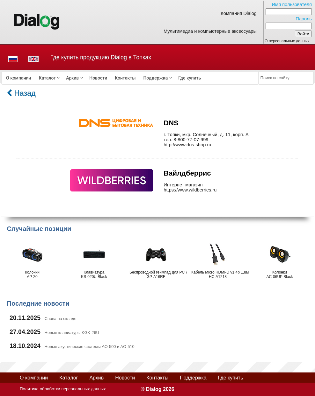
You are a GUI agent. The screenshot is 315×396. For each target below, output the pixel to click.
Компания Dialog (239, 13)
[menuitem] (18, 78)
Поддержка (155, 77)
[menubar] (130, 78)
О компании (18, 77)
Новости (98, 77)
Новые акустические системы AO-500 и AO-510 (90, 346)
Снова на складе (61, 318)
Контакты (125, 77)
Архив (72, 77)
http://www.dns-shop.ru (187, 144)
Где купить (189, 77)
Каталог (47, 77)
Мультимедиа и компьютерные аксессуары (210, 31)
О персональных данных (287, 41)
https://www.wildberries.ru (190, 189)
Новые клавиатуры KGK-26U (72, 332)
